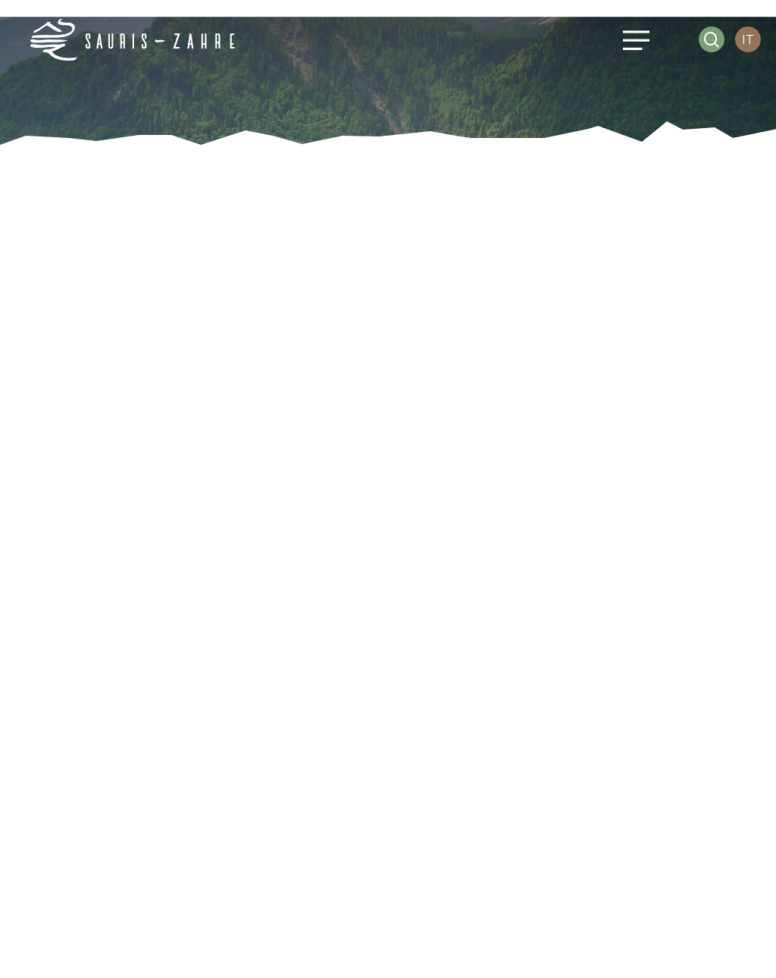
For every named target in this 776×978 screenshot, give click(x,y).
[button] (634, 40)
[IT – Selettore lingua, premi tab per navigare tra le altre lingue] (748, 39)
